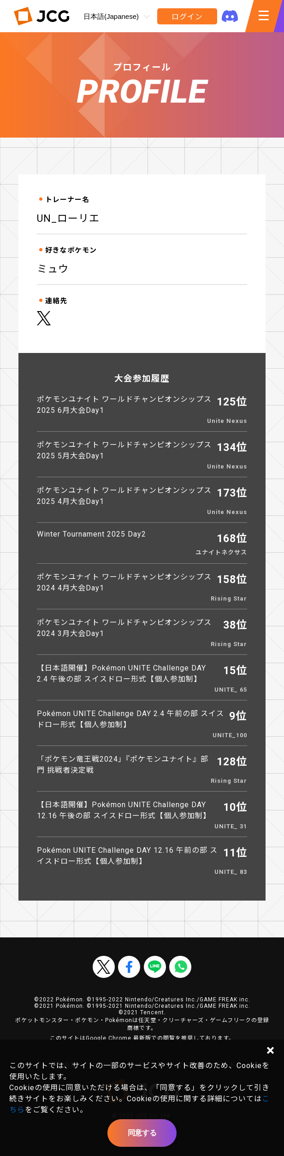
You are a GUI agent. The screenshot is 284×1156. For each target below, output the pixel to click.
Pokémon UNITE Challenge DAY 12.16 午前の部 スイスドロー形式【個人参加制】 (127, 856)
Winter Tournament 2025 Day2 (91, 534)
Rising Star (229, 598)
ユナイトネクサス (221, 552)
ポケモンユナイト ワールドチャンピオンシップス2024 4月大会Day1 (124, 582)
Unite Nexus (227, 420)
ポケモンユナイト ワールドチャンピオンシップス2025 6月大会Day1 (124, 405)
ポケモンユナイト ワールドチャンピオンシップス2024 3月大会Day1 (124, 628)
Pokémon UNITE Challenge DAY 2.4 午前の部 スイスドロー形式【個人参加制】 (130, 719)
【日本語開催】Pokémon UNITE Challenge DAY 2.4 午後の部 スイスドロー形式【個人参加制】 (121, 673)
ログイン (187, 16)
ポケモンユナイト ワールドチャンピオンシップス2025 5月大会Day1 (124, 450)
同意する (142, 1133)
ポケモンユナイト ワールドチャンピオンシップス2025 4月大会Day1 (124, 496)
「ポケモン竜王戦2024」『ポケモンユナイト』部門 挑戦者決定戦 (122, 765)
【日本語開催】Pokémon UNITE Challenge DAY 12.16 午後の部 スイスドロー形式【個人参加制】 (124, 810)
